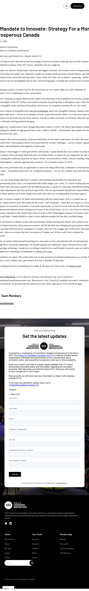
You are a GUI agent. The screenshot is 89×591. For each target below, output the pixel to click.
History (7, 544)
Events (34, 558)
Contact (7, 558)
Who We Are (9, 539)
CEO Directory (65, 553)
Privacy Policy (61, 483)
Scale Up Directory (67, 548)
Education (35, 544)
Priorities (35, 539)
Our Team (8, 548)
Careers (7, 553)
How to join (64, 544)
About (7, 534)
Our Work (37, 534)
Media (34, 553)
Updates (35, 548)
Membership (66, 534)
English (6, 588)
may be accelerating (39, 111)
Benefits (63, 539)
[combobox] (8, 588)
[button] (66, 6)
